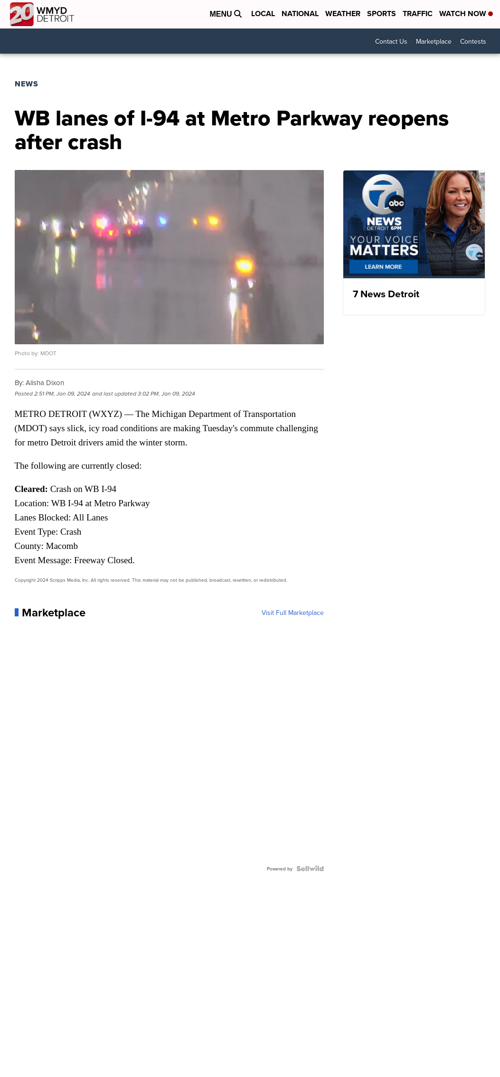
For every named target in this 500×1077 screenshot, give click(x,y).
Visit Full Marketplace (293, 612)
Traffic (418, 13)
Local (263, 13)
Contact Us (391, 41)
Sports (381, 13)
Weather (342, 13)
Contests (473, 41)
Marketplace (434, 41)
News (26, 83)
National (300, 13)
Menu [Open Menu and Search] (225, 14)
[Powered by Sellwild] (310, 868)
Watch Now (466, 13)
